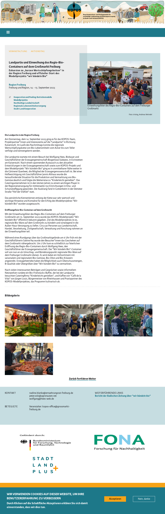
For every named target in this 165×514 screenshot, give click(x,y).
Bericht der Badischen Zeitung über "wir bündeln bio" (123, 396)
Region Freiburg (17, 85)
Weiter (92, 378)
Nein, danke (144, 500)
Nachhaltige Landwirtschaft (26, 103)
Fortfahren (82, 378)
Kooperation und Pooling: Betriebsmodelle (33, 97)
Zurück (72, 378)
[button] (29, 335)
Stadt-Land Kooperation (25, 108)
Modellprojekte (21, 100)
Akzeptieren (115, 500)
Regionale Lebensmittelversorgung (30, 105)
